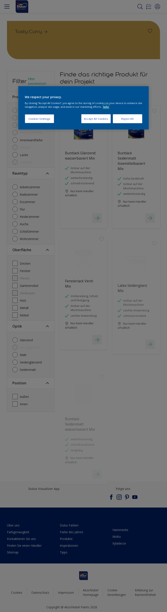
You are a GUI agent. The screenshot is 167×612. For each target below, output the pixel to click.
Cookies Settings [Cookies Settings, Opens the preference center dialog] (39, 118)
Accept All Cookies (96, 118)
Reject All (127, 118)
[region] (83, 108)
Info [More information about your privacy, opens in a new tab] (106, 106)
